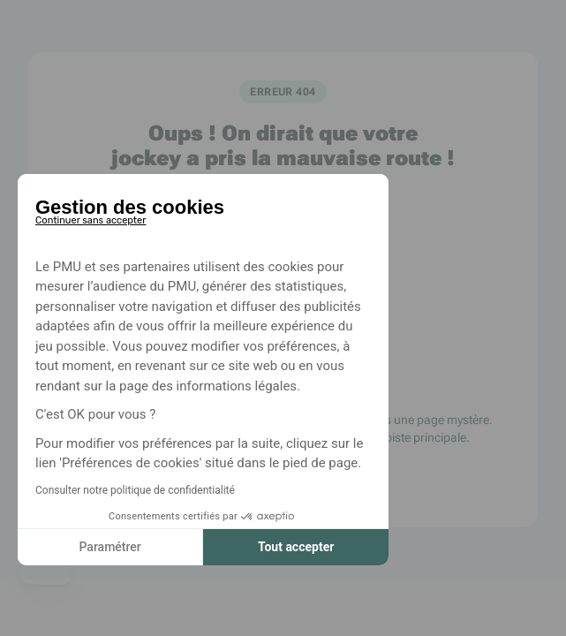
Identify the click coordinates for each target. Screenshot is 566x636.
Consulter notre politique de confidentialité (127, 490)
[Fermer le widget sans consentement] (83, 217)
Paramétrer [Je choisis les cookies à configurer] (102, 547)
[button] (46, 574)
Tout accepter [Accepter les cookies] (288, 547)
